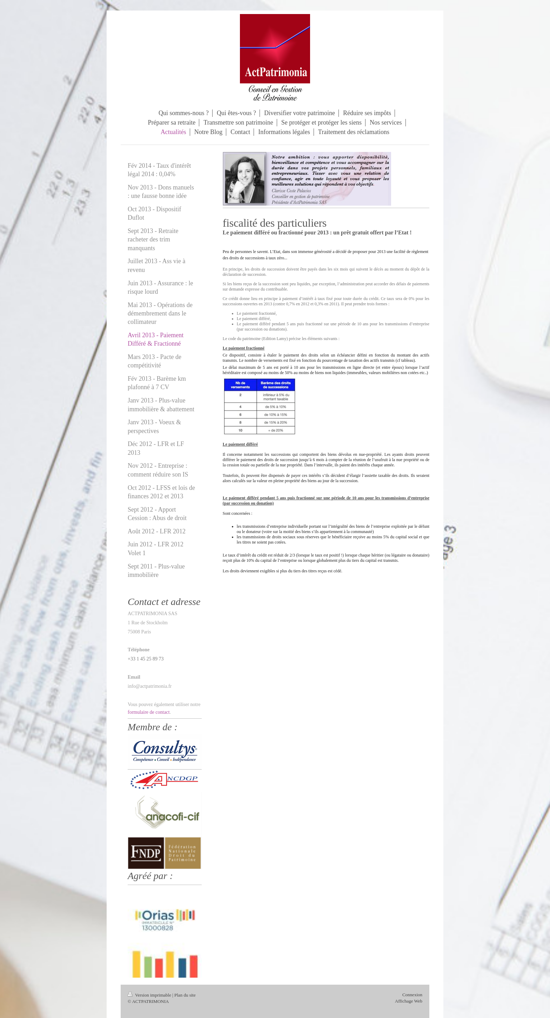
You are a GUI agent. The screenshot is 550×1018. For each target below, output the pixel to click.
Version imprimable (150, 995)
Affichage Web (408, 1001)
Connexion (412, 994)
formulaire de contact (149, 712)
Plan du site (185, 995)
